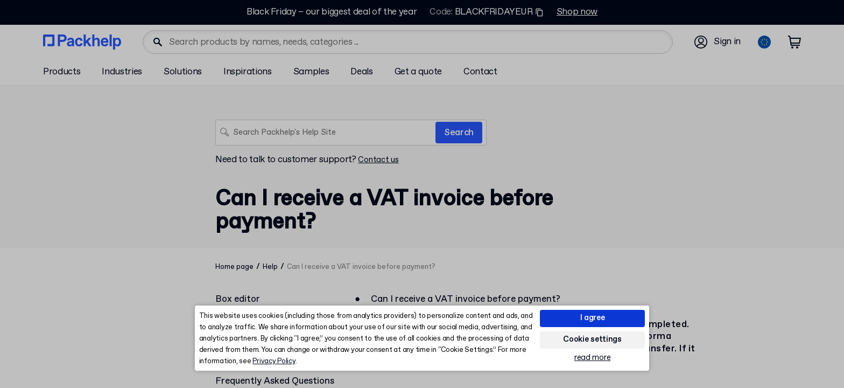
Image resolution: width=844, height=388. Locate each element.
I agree (592, 318)
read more (592, 358)
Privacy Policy (273, 361)
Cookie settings (592, 339)
